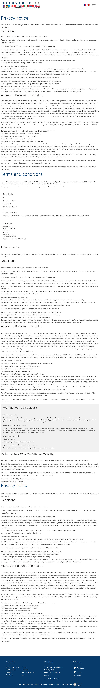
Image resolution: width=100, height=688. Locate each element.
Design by (77, 684)
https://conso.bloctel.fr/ (17, 481)
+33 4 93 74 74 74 (53, 679)
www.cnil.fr (5, 169)
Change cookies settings (63, 684)
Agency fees (48, 684)
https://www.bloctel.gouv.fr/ (25, 479)
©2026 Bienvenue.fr (25, 685)
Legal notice (38, 684)
